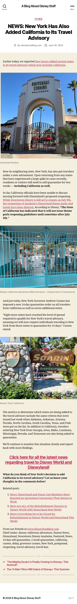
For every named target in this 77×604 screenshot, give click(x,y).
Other (38, 19)
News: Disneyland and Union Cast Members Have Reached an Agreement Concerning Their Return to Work (41, 498)
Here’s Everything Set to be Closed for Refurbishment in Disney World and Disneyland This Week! (42, 517)
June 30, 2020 (55, 45)
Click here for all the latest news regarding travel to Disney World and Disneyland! (38, 462)
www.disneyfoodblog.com (43, 529)
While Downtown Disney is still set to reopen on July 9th (37, 200)
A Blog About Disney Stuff (38, 6)
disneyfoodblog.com (31, 45)
